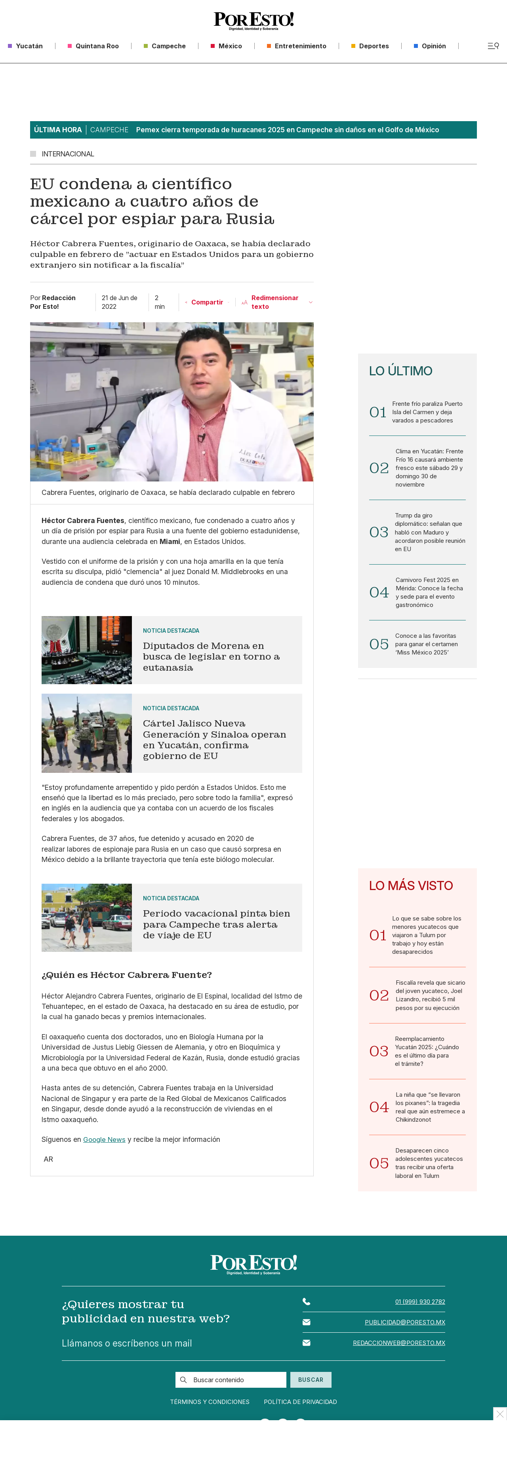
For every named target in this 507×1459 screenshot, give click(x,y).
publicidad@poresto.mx (403, 1335)
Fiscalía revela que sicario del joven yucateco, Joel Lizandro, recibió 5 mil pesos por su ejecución (431, 1003)
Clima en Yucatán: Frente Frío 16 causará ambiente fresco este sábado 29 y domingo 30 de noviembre (430, 469)
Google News (104, 1139)
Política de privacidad (307, 1414)
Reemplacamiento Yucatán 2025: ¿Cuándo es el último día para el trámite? (428, 1060)
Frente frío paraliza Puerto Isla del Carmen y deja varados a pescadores (427, 412)
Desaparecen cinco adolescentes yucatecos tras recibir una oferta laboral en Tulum (429, 1174)
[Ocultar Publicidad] (500, 1413)
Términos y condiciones (204, 1414)
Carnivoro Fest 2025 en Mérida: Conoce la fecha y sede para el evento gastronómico (429, 596)
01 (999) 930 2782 (419, 1314)
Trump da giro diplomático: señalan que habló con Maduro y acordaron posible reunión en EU (430, 535)
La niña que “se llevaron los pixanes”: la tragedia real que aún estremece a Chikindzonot (430, 1117)
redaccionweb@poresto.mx (397, 1356)
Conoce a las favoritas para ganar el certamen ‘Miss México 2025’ (426, 649)
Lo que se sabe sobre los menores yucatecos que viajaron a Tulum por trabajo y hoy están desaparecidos (426, 942)
